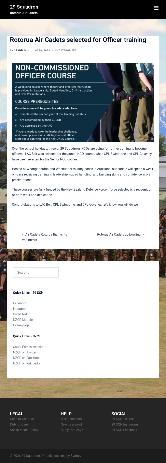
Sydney (76, 456)
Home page (21, 325)
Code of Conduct (22, 419)
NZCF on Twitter (24, 352)
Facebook (20, 303)
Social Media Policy (24, 430)
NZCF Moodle (23, 320)
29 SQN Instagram (124, 424)
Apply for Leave (72, 430)
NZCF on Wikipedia (26, 363)
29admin (20, 50)
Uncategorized (66, 50)
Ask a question (71, 419)
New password (71, 424)
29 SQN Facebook (124, 430)
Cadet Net (20, 314)
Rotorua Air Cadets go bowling (119, 234)
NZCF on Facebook (26, 358)
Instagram (20, 309)
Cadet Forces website (28, 347)
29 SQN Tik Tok (122, 419)
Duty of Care (19, 424)
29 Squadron (24, 7)
